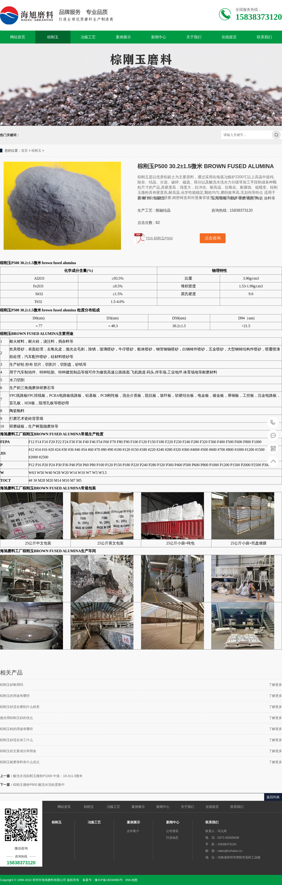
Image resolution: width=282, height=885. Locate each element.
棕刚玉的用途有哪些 (15, 696)
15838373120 (273, 423)
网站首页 (17, 37)
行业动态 (172, 837)
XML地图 (131, 880)
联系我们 (264, 37)
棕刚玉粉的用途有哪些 (16, 729)
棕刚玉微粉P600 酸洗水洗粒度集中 (39, 784)
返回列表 (273, 797)
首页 (24, 150)
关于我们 (193, 37)
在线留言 (229, 37)
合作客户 (133, 831)
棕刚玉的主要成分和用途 (18, 751)
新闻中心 (158, 37)
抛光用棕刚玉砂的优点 (16, 718)
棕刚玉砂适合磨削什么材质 (19, 707)
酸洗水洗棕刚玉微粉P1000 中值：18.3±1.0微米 (47, 776)
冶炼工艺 (88, 37)
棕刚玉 (53, 37)
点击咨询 (213, 238)
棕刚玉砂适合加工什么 (16, 740)
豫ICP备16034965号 (109, 880)
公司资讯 (172, 831)
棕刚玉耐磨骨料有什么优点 (19, 762)
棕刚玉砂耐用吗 (11, 685)
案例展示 (123, 37)
